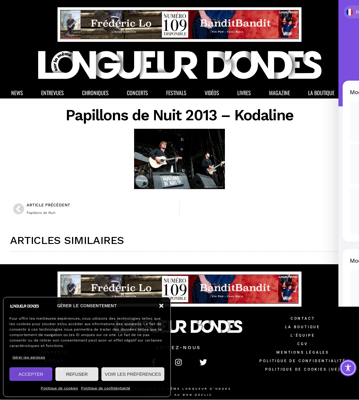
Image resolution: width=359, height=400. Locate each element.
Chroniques (95, 93)
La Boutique (321, 93)
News (17, 93)
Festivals (176, 93)
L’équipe (303, 336)
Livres (244, 93)
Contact (303, 319)
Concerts (137, 93)
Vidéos (212, 93)
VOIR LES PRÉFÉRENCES (133, 374)
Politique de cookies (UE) (303, 370)
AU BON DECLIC (193, 395)
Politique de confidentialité (105, 388)
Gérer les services (28, 357)
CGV (302, 344)
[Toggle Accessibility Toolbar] (348, 368)
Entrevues (52, 93)
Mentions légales (302, 353)
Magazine (279, 93)
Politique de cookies (59, 388)
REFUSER (77, 374)
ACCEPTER (30, 374)
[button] (161, 306)
